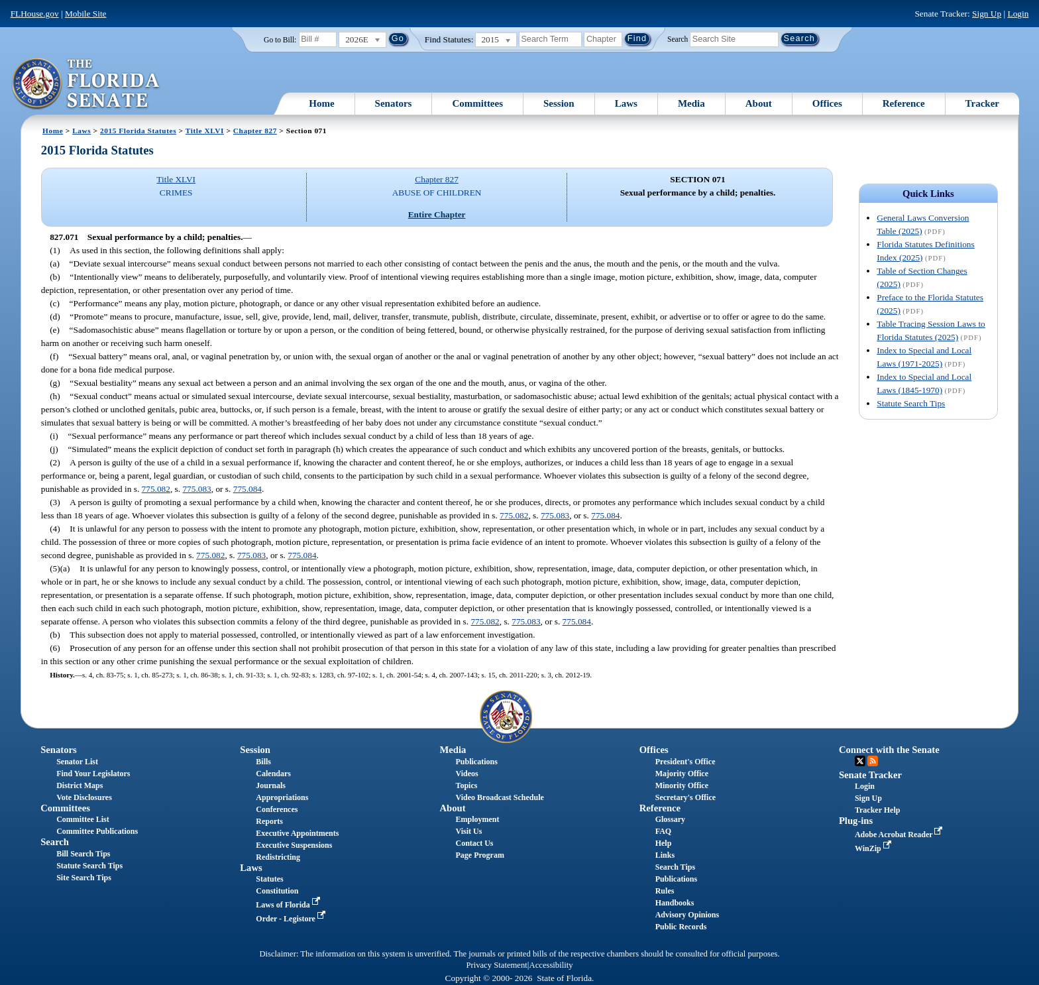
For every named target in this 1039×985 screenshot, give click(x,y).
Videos (467, 773)
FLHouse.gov (35, 14)
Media (691, 103)
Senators (393, 103)
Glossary (670, 819)
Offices (827, 103)
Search (677, 38)
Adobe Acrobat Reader (900, 834)
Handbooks (674, 902)
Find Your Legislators (93, 773)
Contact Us (475, 843)
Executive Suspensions (294, 845)
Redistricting (278, 857)
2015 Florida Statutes (138, 131)
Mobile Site (86, 14)
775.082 (156, 489)
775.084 (247, 489)
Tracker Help (878, 810)
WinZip (874, 848)
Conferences (277, 809)
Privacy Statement (496, 965)
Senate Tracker (870, 775)
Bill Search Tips (83, 853)
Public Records (681, 926)
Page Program (480, 855)
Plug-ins (856, 820)
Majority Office (681, 773)
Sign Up (986, 14)
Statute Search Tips (911, 403)
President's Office (685, 761)
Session (558, 103)
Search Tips (675, 867)
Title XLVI (205, 131)
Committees (477, 103)
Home (321, 103)
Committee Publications (97, 831)
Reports (269, 821)
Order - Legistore (292, 918)
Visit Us (469, 831)
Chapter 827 (255, 131)
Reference (904, 103)
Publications (477, 761)
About (758, 103)
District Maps (79, 785)
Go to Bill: (280, 40)
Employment (478, 819)
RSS (872, 761)
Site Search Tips (83, 877)
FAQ (663, 831)
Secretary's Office (685, 797)
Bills (263, 761)
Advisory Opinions (687, 914)
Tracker (982, 103)
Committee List (82, 819)
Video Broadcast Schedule (500, 797)
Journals (271, 785)
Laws (626, 103)
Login (1017, 14)
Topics (467, 785)
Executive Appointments (297, 833)
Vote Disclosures (84, 797)
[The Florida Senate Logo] (86, 84)
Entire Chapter (437, 214)
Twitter (860, 761)
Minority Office (681, 785)
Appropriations (282, 797)
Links (665, 855)
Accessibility (551, 965)
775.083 (196, 489)
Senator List (77, 761)
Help (663, 843)
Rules (665, 891)
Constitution (277, 891)
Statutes (269, 879)
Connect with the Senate (889, 749)
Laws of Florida (289, 904)
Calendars (273, 773)
